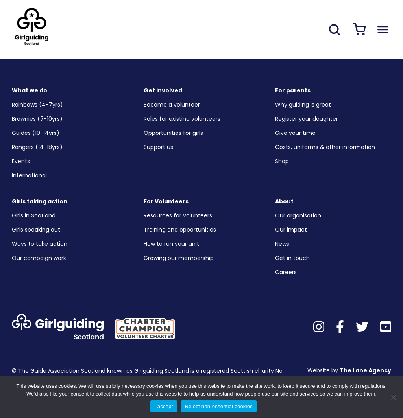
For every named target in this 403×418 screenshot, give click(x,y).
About (284, 201)
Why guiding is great (303, 105)
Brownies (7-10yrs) (37, 119)
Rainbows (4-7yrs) (37, 105)
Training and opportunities (180, 230)
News (282, 244)
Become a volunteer (172, 105)
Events (21, 161)
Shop (282, 161)
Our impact (291, 230)
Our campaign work (39, 258)
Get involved (163, 90)
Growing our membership (179, 258)
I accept (163, 406)
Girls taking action (39, 201)
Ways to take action (39, 244)
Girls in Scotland (33, 215)
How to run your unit (171, 244)
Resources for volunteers (178, 215)
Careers (286, 272)
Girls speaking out (36, 230)
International (29, 175)
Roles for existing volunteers (182, 119)
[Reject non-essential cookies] (393, 397)
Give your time (295, 133)
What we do (29, 90)
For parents (293, 90)
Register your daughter (306, 119)
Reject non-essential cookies (219, 406)
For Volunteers (166, 201)
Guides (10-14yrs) (35, 133)
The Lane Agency (365, 370)
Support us (158, 147)
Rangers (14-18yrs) (37, 147)
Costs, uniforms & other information (325, 147)
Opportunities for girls (173, 133)
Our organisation (298, 215)
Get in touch (292, 258)
